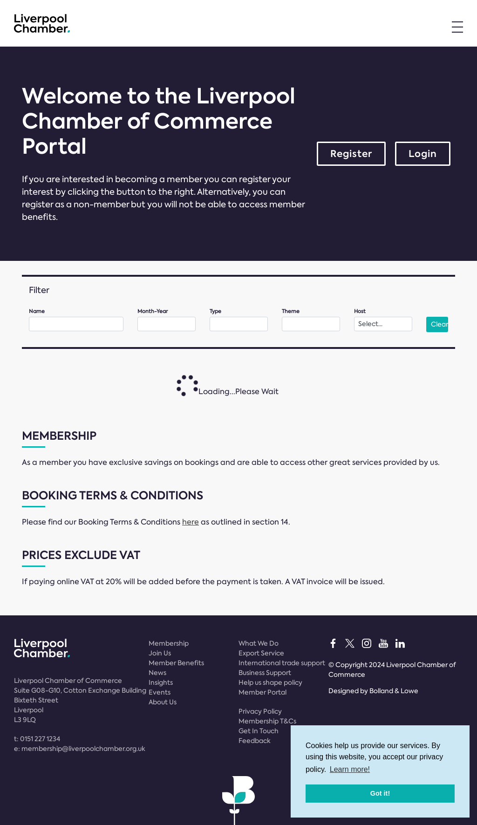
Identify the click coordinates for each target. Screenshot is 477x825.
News (157, 672)
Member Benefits (176, 663)
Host (360, 311)
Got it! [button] (380, 793)
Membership (169, 643)
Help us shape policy (270, 682)
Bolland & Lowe (393, 691)
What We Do (258, 643)
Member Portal (262, 692)
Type (215, 311)
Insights (161, 682)
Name (37, 311)
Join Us (160, 653)
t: (37, 739)
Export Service (261, 653)
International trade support (281, 663)
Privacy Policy (260, 711)
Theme (291, 311)
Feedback (254, 740)
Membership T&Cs (267, 721)
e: (79, 748)
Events (159, 692)
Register (351, 153)
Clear (439, 324)
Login (423, 153)
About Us (163, 702)
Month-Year (152, 311)
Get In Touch (258, 731)
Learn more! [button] (350, 769)
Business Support (264, 672)
